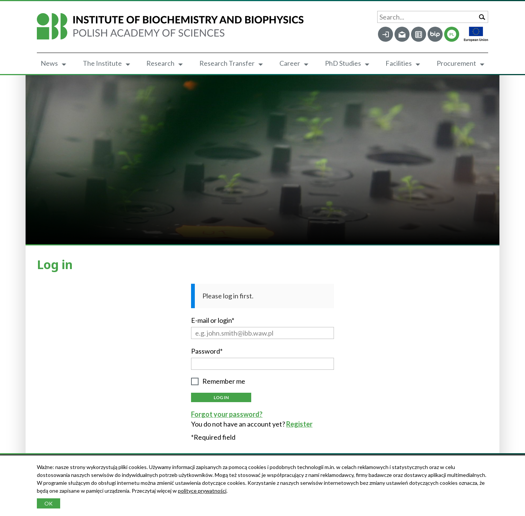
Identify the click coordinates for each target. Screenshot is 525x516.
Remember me (223, 381)
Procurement (456, 63)
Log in (221, 397)
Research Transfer (227, 63)
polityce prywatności (202, 490)
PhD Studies (343, 63)
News (49, 63)
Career (289, 63)
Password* (207, 351)
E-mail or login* (212, 320)
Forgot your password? (226, 414)
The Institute (102, 63)
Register (299, 424)
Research (160, 63)
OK (48, 503)
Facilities (398, 63)
